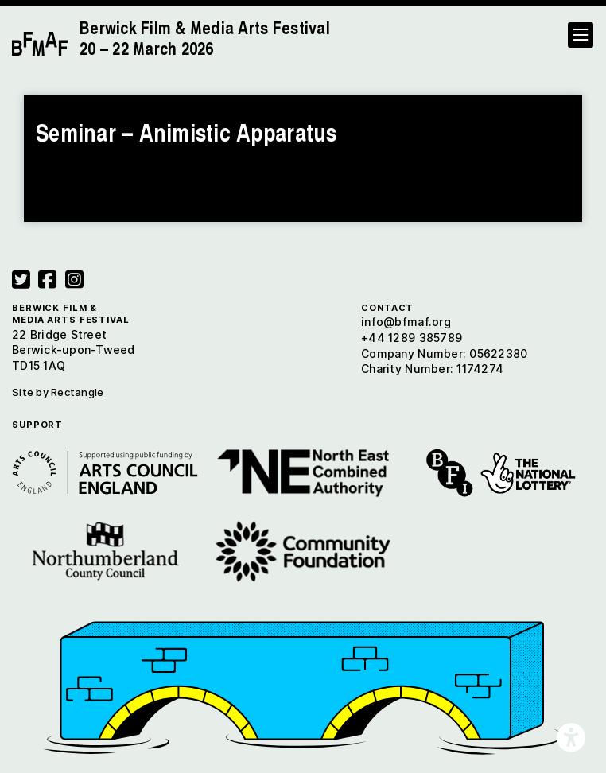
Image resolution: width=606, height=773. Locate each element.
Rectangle (77, 392)
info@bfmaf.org (406, 321)
